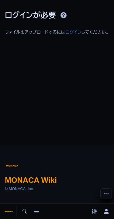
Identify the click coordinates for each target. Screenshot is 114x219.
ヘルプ (63, 15)
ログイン (73, 32)
